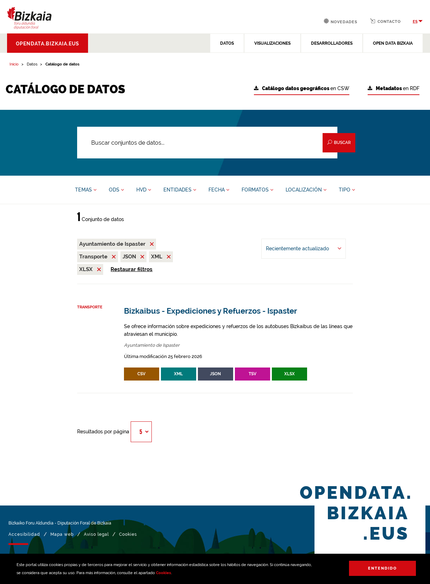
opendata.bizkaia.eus (47, 43)
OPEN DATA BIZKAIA (393, 43)
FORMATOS (257, 190)
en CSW (301, 89)
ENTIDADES (179, 190)
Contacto (385, 21)
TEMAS (85, 190)
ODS (116, 190)
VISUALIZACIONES (272, 43)
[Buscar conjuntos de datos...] (207, 142)
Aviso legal (96, 534)
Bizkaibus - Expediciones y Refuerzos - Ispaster (210, 311)
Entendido (382, 568)
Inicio (14, 64)
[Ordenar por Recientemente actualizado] (303, 249)
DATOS (227, 43)
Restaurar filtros (131, 269)
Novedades (340, 21)
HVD (143, 190)
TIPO (347, 190)
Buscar (339, 142)
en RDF (393, 89)
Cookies (163, 573)
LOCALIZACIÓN (306, 190)
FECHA (218, 190)
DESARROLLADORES (332, 43)
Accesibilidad (24, 534)
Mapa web (62, 534)
